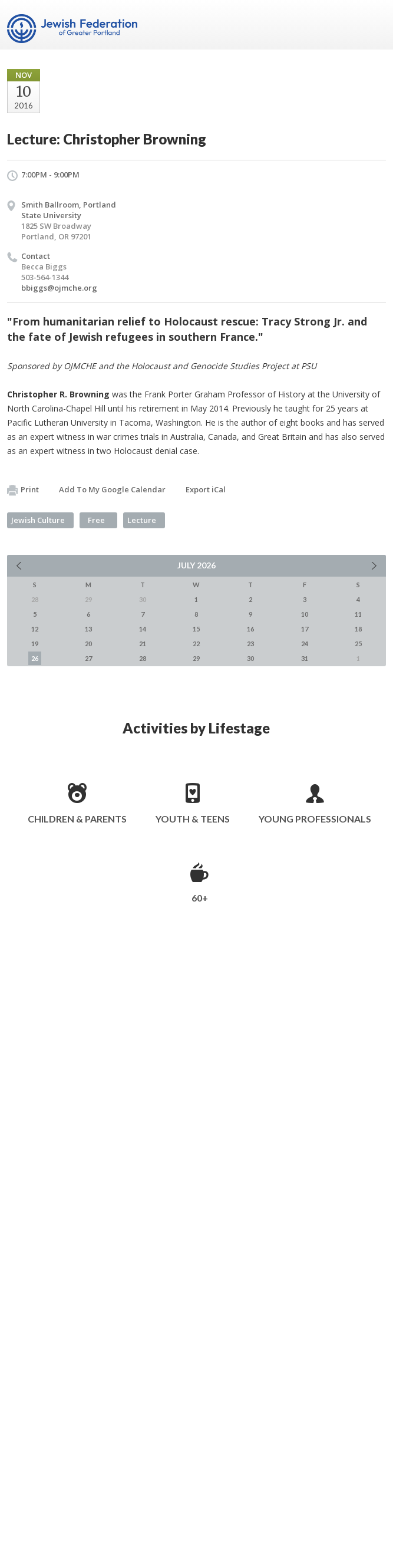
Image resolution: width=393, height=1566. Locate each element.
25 (358, 643)
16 (250, 629)
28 (142, 658)
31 (304, 658)
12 (34, 629)
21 (142, 643)
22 (196, 643)
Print (23, 490)
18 (358, 629)
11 (358, 614)
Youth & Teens (193, 818)
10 (304, 614)
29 (196, 658)
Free (96, 520)
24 (304, 643)
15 (196, 629)
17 (304, 629)
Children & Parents (77, 818)
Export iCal (206, 489)
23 (250, 643)
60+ (199, 897)
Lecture (141, 520)
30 (250, 658)
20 (88, 643)
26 (34, 658)
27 (88, 658)
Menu (372, 24)
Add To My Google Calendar (112, 489)
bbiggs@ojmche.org (59, 287)
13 (88, 629)
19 (34, 643)
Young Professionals (315, 818)
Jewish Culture (38, 520)
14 (142, 629)
